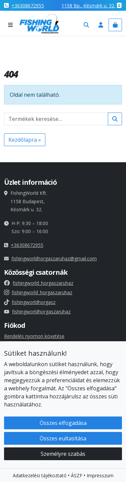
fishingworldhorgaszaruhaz (37, 311)
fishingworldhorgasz (29, 302)
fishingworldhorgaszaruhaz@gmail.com (54, 258)
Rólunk (11, 440)
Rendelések (16, 352)
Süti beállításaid (24, 382)
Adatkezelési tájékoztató (31, 415)
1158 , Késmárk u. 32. (88, 5)
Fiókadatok (16, 344)
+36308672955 (27, 5)
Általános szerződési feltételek (37, 407)
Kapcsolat (15, 448)
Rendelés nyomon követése (34, 336)
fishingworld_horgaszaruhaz (38, 283)
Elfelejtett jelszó (21, 369)
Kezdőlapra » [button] (24, 139)
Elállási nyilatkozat (23, 423)
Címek (10, 360)
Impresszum (17, 431)
